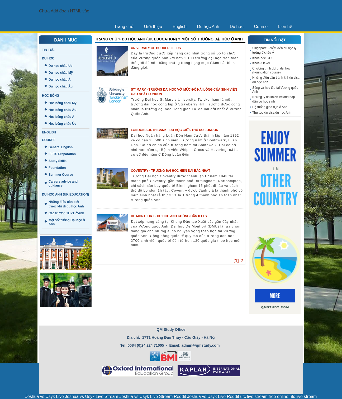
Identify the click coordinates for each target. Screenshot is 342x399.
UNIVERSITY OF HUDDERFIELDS (156, 48)
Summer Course (61, 175)
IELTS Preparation (62, 154)
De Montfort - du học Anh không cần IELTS (169, 216)
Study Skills (57, 161)
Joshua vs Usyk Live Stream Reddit (152, 396)
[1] (236, 260)
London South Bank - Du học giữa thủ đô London (174, 130)
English (179, 26)
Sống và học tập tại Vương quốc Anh (275, 90)
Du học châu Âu (61, 86)
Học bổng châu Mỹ (62, 103)
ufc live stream (303, 396)
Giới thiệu (153, 26)
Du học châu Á (60, 79)
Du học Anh (208, 26)
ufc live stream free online (264, 396)
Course (261, 26)
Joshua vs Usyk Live (44, 396)
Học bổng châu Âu (62, 110)
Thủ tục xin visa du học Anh (271, 112)
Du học (237, 26)
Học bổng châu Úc (62, 124)
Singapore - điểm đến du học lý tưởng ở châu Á (274, 50)
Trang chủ (124, 26)
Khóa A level (261, 63)
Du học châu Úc (60, 66)
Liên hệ (285, 26)
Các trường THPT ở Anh (66, 213)
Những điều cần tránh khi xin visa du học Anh (276, 80)
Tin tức (48, 50)
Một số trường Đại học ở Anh (212, 39)
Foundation (57, 168)
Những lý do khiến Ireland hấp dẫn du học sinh (273, 99)
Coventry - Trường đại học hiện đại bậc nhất (170, 171)
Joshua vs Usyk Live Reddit (213, 396)
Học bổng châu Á (61, 117)
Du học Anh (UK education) (65, 194)
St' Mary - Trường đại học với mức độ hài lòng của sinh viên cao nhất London (184, 92)
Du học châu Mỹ (61, 73)
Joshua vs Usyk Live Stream (91, 396)
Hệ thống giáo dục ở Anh (269, 107)
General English (61, 147)
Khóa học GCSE (264, 58)
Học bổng (50, 96)
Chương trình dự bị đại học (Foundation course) (271, 70)
